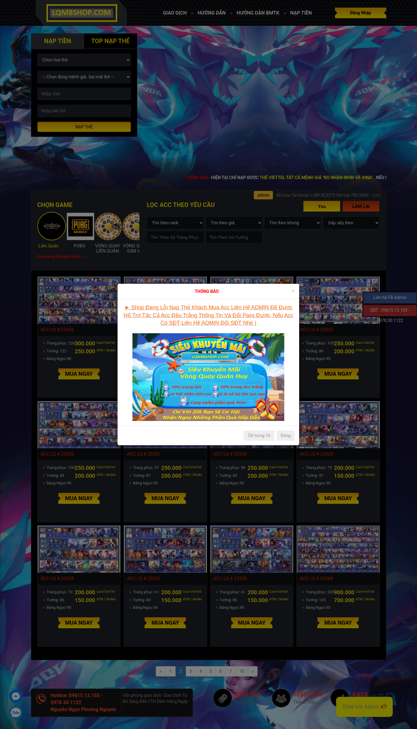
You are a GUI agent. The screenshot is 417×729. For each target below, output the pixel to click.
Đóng (286, 435)
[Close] (293, 291)
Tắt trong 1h (259, 435)
